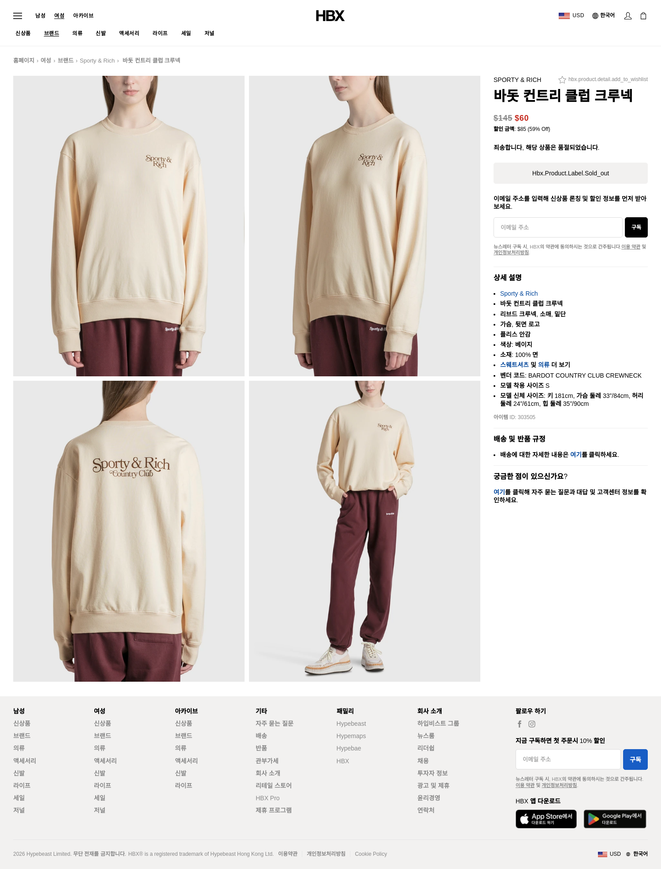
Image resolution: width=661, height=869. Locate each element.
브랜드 (66, 60)
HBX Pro (267, 798)
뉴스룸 (425, 735)
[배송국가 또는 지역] (571, 15)
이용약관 (287, 854)
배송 (261, 735)
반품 (261, 748)
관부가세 (267, 761)
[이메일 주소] (558, 227)
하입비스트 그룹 (438, 723)
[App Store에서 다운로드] (546, 819)
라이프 (21, 785)
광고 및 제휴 (433, 785)
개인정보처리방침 (511, 252)
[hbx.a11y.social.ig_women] (532, 724)
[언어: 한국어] (604, 15)
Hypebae (349, 748)
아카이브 (83, 16)
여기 (576, 454)
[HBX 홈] (330, 15)
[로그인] (628, 15)
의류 (544, 364)
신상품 (21, 723)
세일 (19, 798)
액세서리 (24, 761)
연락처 (425, 810)
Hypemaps (351, 735)
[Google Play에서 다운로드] (614, 819)
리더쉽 (425, 748)
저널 (19, 810)
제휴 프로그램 (274, 810)
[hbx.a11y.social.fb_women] (520, 724)
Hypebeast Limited (48, 854)
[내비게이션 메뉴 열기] (17, 15)
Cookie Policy (371, 854)
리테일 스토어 (274, 785)
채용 (423, 761)
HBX (343, 761)
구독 (636, 227)
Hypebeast (351, 723)
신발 (19, 773)
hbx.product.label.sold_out (570, 173)
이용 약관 (630, 246)
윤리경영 (428, 798)
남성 (40, 16)
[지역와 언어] (623, 854)
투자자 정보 (432, 773)
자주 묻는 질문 (274, 723)
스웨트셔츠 (514, 364)
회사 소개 (268, 773)
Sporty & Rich (97, 60)
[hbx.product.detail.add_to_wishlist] (603, 82)
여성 (59, 16)
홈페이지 (23, 60)
